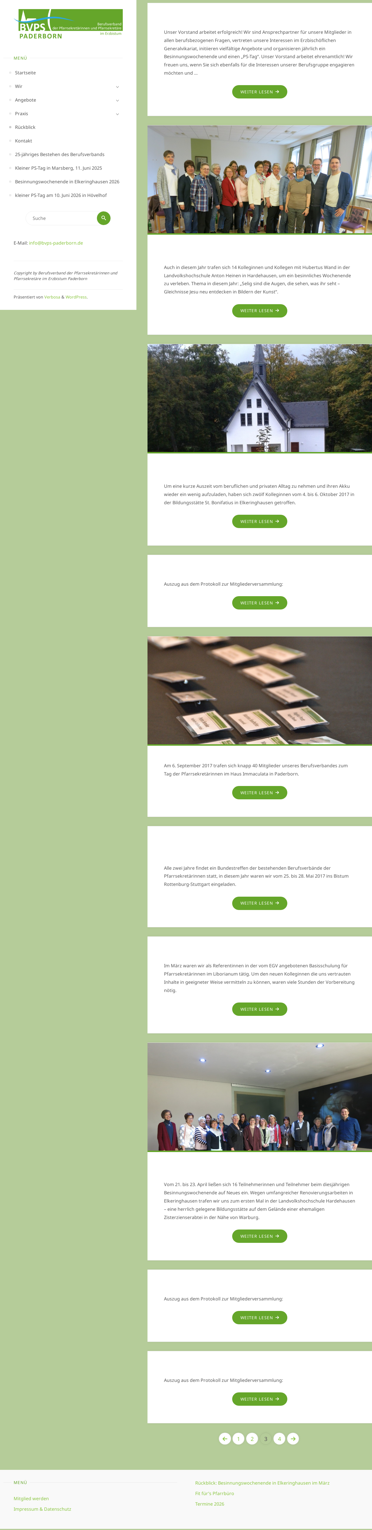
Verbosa (51, 297)
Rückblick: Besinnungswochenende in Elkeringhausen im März (262, 1484)
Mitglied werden (31, 1499)
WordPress (76, 297)
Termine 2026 (209, 1505)
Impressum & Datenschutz (42, 1510)
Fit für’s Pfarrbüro (214, 1494)
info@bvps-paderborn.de (56, 243)
